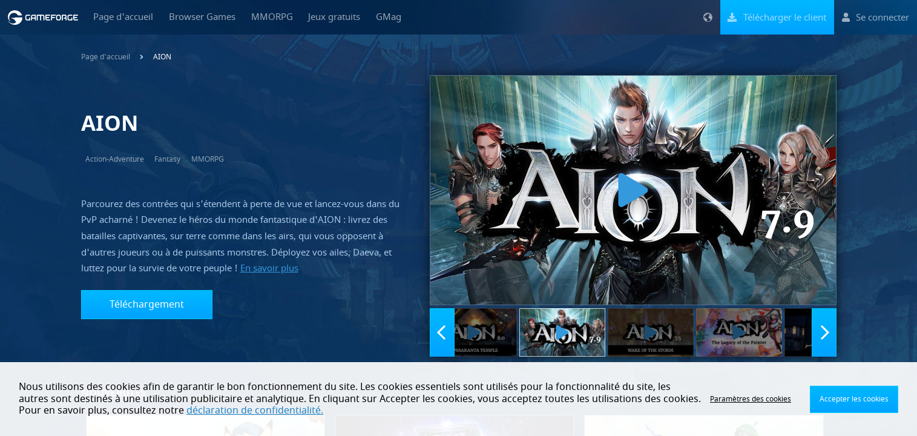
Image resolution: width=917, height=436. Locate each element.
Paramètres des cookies (750, 399)
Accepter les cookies (854, 399)
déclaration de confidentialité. (254, 410)
